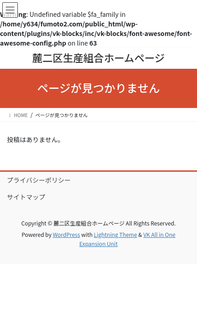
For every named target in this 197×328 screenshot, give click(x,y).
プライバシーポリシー (39, 179)
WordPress (66, 234)
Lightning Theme (115, 234)
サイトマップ (26, 196)
